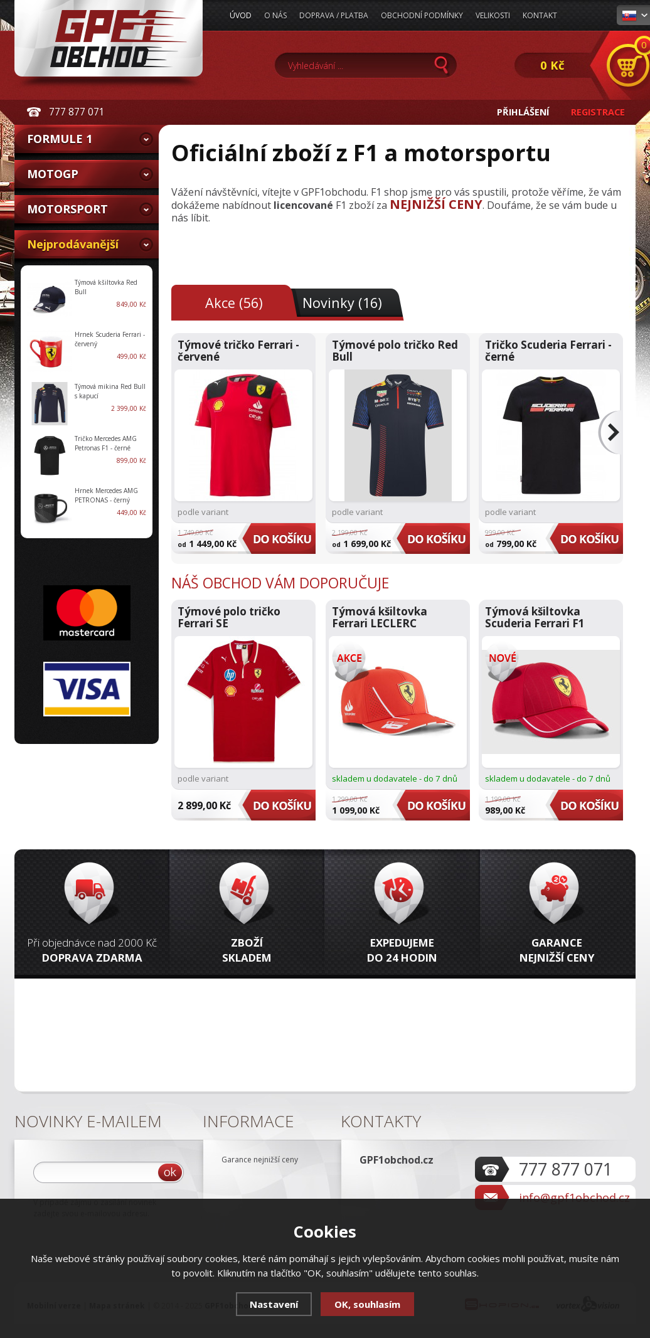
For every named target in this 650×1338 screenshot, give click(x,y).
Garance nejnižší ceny (259, 1159)
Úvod (241, 15)
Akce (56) (234, 303)
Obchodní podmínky (422, 15)
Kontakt (540, 15)
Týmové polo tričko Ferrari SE (229, 617)
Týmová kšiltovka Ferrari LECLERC (379, 617)
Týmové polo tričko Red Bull (395, 350)
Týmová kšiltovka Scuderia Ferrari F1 (535, 617)
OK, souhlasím (367, 1304)
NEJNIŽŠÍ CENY (436, 204)
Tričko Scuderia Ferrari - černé (548, 350)
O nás (275, 15)
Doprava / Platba (333, 15)
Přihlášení (523, 112)
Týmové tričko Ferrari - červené (238, 350)
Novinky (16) (342, 303)
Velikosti (493, 15)
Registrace (598, 112)
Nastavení (274, 1304)
